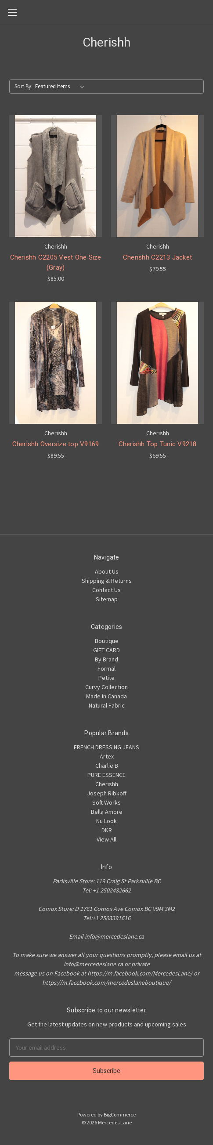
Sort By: (23, 86)
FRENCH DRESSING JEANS (106, 747)
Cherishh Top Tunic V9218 (158, 444)
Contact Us (106, 590)
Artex (107, 756)
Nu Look (106, 821)
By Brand (106, 659)
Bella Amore (107, 812)
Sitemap (107, 599)
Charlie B (106, 765)
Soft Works (106, 802)
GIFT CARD (106, 650)
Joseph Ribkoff (106, 793)
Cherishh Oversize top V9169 (55, 444)
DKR (106, 830)
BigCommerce (120, 1114)
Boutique (107, 641)
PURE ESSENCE (106, 775)
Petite (106, 678)
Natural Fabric (107, 705)
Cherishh (106, 784)
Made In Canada (106, 696)
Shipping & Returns (107, 581)
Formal (106, 668)
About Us (107, 571)
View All (106, 839)
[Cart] (208, 11)
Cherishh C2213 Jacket (157, 257)
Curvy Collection (106, 687)
